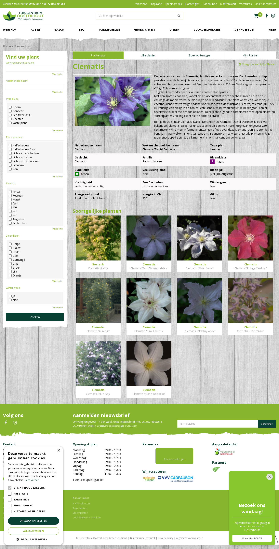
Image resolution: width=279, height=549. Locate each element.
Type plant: (12, 98)
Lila (13, 271)
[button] (33, 539)
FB (6, 423)
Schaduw (16, 165)
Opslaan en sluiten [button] (33, 520)
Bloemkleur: (12, 235)
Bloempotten (80, 512)
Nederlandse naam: (17, 81)
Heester (16, 119)
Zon (13, 169)
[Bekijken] (258, 15)
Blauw (14, 247)
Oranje (15, 275)
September (18, 223)
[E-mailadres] (226, 424)
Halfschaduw (19, 145)
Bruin (14, 251)
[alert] (33, 495)
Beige (14, 244)
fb (267, 16)
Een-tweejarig (19, 115)
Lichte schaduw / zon (24, 161)
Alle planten (148, 55)
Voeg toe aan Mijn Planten (259, 64)
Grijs (13, 263)
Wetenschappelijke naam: (20, 62)
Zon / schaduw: (14, 137)
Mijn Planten (251, 55)
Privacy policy (165, 538)
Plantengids (98, 55)
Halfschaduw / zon (22, 149)
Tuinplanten (80, 508)
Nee (13, 300)
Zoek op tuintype (199, 55)
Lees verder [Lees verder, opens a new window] (32, 480)
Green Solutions (118, 538)
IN (15, 423)
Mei (13, 207)
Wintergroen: (13, 288)
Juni (13, 211)
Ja (12, 296)
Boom (15, 107)
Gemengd (17, 259)
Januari (15, 191)
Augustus (16, 219)
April (13, 203)
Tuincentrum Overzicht (142, 538)
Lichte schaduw (20, 157)
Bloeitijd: (11, 183)
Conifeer (16, 111)
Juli (12, 215)
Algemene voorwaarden (189, 538)
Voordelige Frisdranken (87, 517)
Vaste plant (18, 123)
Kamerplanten (81, 503)
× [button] (58, 450)
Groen (14, 267)
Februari (16, 195)
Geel (13, 255)
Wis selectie (57, 74)
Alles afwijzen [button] (33, 531)
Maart (14, 199)
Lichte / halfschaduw (24, 153)
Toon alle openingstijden (88, 480)
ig (273, 16)
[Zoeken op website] (139, 16)
